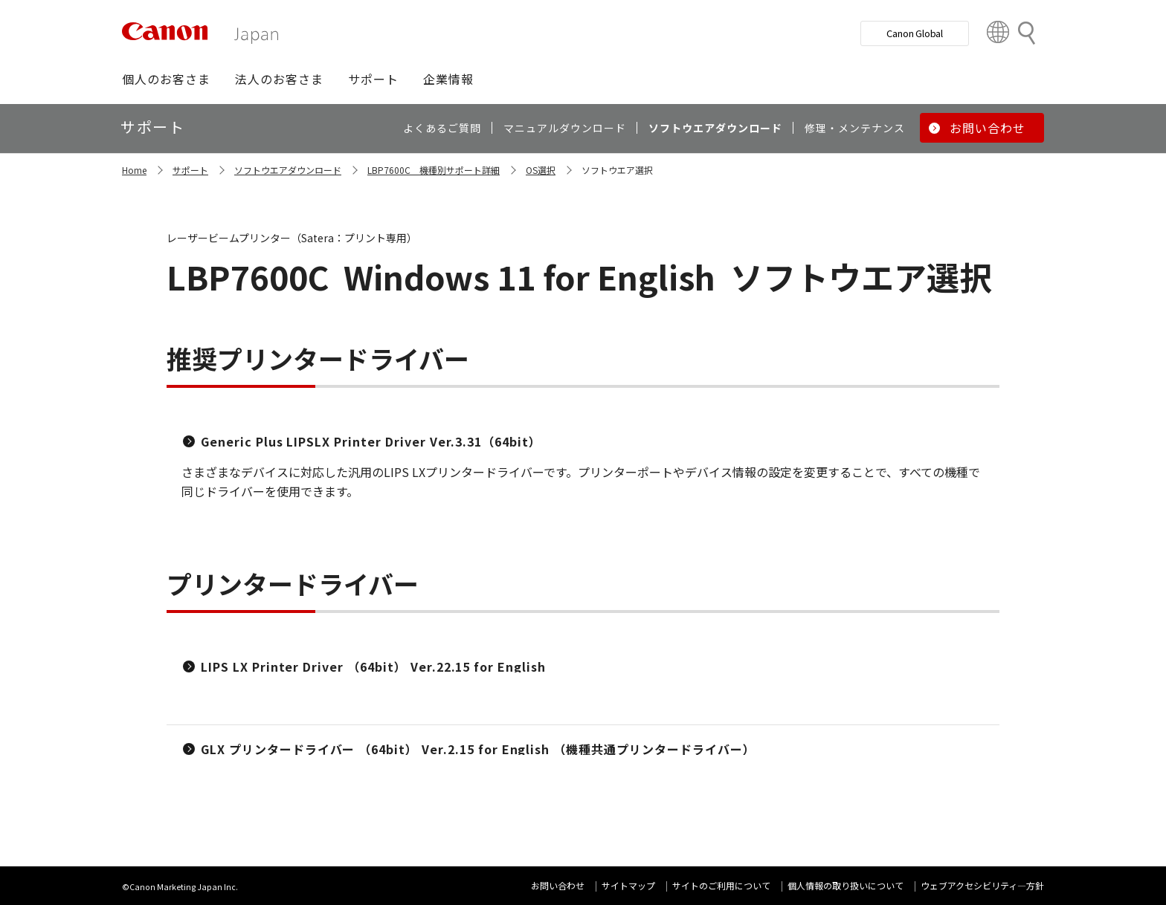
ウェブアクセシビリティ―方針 (982, 885)
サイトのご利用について (721, 885)
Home (134, 169)
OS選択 (540, 169)
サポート (190, 169)
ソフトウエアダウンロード (287, 169)
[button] (166, 78)
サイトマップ (628, 885)
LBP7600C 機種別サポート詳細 (433, 169)
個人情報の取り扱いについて (845, 885)
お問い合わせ (557, 885)
